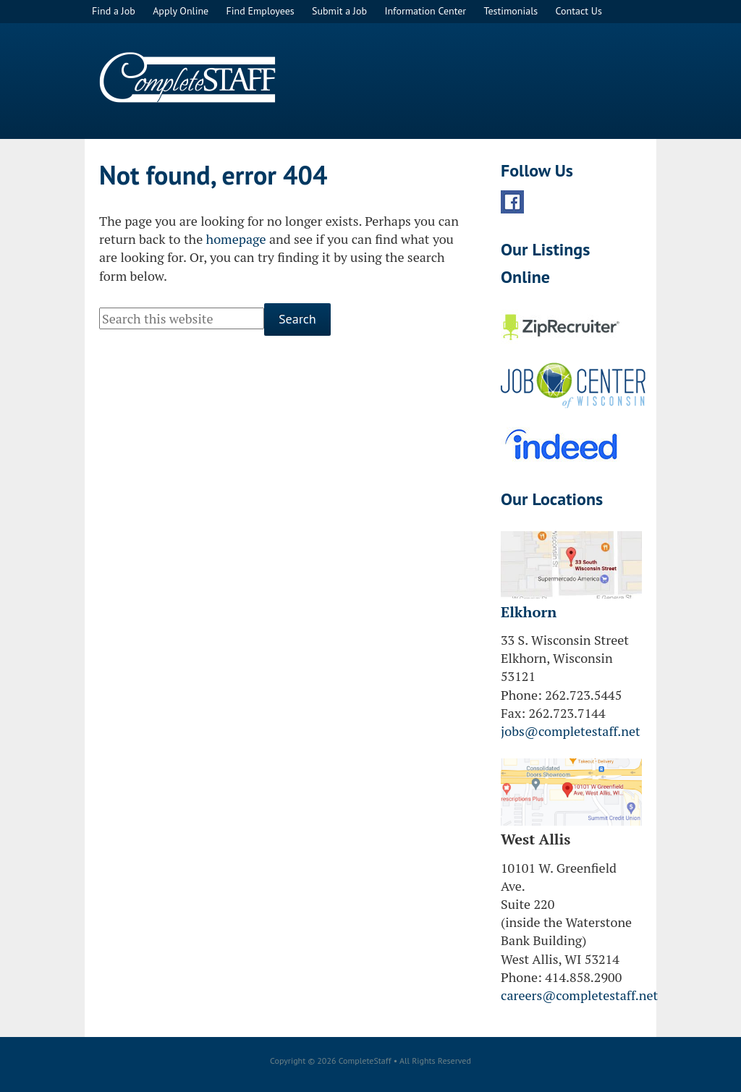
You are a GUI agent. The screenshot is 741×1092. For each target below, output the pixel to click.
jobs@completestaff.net (570, 731)
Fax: (513, 712)
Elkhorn (528, 612)
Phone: (521, 694)
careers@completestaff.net (579, 995)
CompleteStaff (187, 77)
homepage (236, 238)
